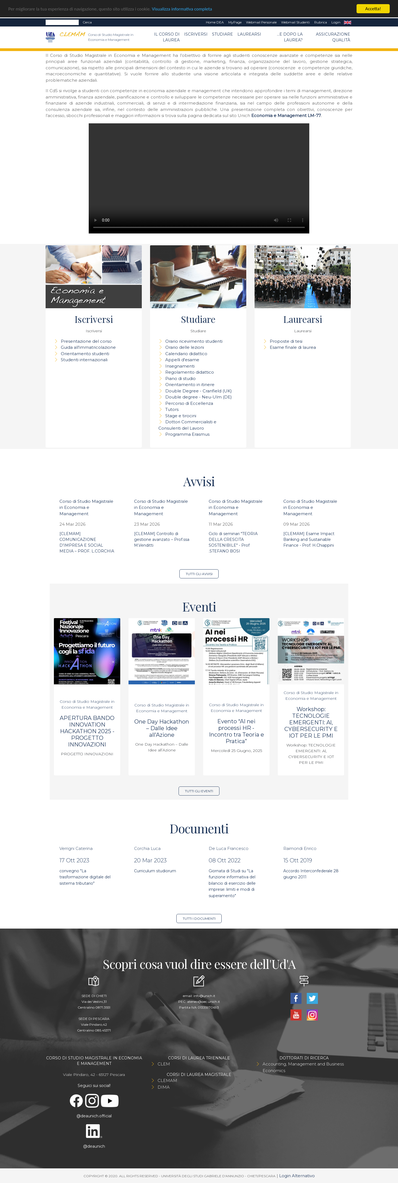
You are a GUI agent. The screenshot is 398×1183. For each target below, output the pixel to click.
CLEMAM (167, 1080)
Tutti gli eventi (199, 791)
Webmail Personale (261, 22)
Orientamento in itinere (189, 384)
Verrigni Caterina (76, 848)
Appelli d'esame (182, 359)
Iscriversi (196, 34)
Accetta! (373, 9)
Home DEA (215, 22)
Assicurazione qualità (333, 37)
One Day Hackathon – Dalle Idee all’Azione (161, 728)
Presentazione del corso (86, 341)
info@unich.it (204, 996)
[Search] (62, 22)
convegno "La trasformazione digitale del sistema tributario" (85, 877)
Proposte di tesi (286, 341)
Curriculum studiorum (155, 870)
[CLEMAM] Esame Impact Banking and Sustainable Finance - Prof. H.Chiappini (308, 539)
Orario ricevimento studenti (193, 341)
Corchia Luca (147, 848)
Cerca (87, 22)
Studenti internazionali (84, 359)
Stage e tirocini (180, 415)
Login (336, 22)
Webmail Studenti (295, 22)
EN (347, 22)
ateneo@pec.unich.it (203, 1001)
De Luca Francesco (228, 848)
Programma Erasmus (187, 434)
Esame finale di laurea (293, 347)
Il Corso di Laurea (167, 37)
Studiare (222, 34)
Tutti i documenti (199, 918)
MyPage (235, 22)
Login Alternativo (297, 1175)
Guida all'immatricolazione (88, 347)
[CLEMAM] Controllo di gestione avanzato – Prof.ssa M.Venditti (161, 539)
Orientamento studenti (85, 353)
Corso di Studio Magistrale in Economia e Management (86, 507)
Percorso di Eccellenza (189, 403)
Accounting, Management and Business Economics (303, 1067)
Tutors (172, 409)
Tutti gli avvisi (199, 574)
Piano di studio (180, 378)
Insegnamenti (180, 366)
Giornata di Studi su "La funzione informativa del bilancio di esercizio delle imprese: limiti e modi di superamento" (232, 883)
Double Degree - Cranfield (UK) (198, 391)
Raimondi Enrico (299, 848)
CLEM (164, 1064)
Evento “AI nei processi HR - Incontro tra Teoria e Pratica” (236, 731)
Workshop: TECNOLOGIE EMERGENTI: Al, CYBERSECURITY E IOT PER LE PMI (311, 722)
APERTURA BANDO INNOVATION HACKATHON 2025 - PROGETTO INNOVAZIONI (87, 731)
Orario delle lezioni (184, 347)
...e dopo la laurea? (290, 37)
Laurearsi (249, 34)
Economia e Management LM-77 (286, 115)
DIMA (164, 1087)
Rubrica (320, 22)
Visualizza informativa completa (182, 9)
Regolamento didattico (189, 372)
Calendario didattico (186, 353)
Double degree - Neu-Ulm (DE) (198, 397)
